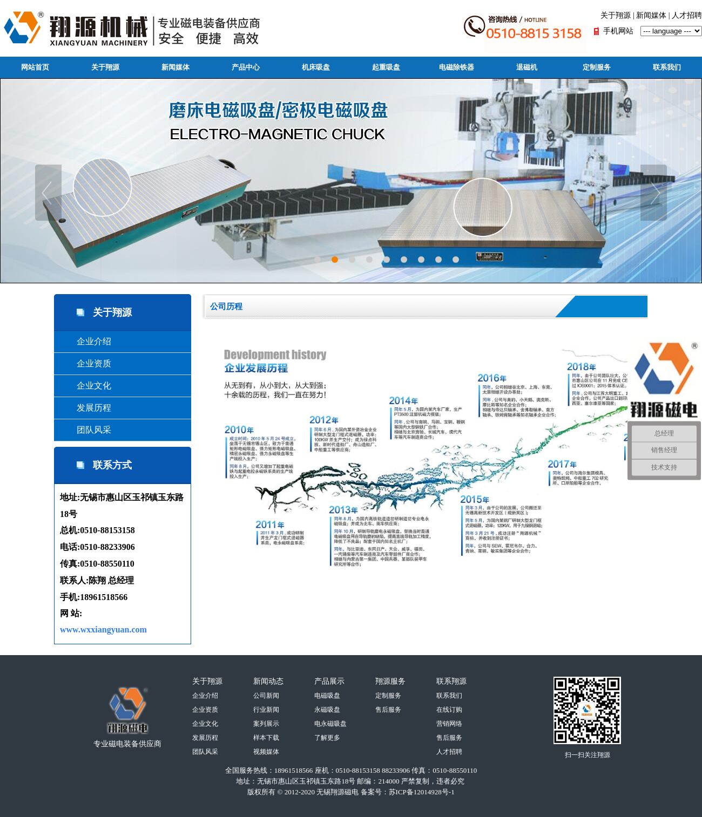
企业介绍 (85, 341)
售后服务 (388, 709)
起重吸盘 (386, 67)
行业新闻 (266, 709)
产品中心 (246, 67)
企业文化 (85, 385)
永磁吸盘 (327, 709)
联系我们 (667, 67)
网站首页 (35, 67)
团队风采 (85, 429)
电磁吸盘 (327, 695)
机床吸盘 (316, 67)
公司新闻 (266, 695)
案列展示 (266, 723)
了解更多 (327, 737)
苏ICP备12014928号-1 (422, 792)
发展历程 (85, 407)
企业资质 (85, 363)
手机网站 (618, 31)
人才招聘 (687, 15)
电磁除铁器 (456, 67)
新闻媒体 (651, 15)
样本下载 (266, 737)
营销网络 (449, 723)
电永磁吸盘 (330, 723)
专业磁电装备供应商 (127, 744)
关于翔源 (615, 15)
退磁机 (526, 67)
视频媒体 (266, 751)
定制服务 (597, 67)
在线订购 (449, 709)
